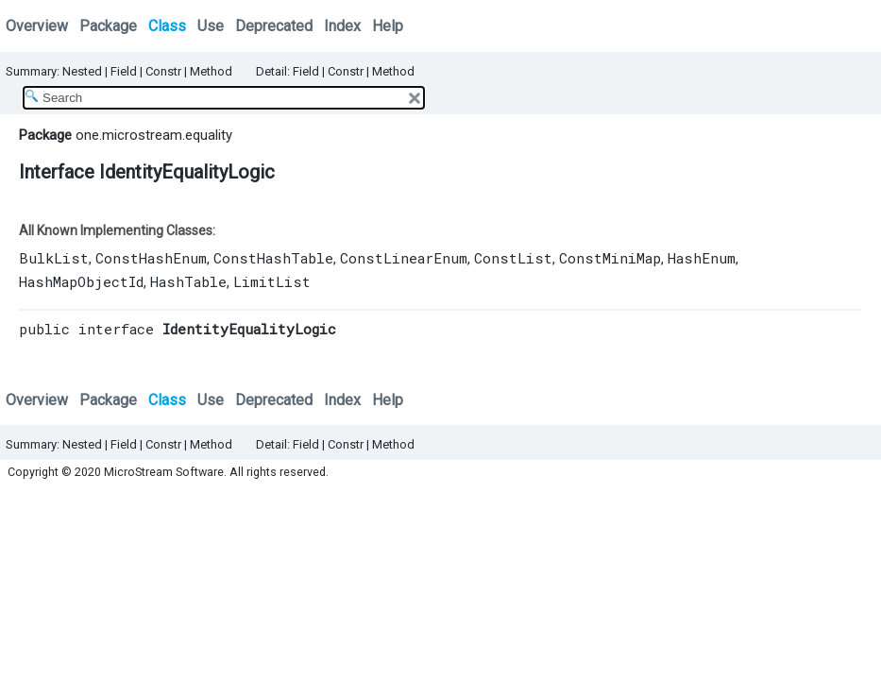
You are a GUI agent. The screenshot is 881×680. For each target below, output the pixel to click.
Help (387, 26)
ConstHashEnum (151, 257)
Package (108, 26)
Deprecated (274, 26)
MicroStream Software (164, 472)
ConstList (513, 257)
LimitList (272, 281)
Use (210, 26)
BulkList (54, 257)
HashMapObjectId (81, 281)
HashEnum (702, 257)
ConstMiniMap (610, 257)
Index (342, 26)
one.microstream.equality (154, 135)
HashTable (188, 281)
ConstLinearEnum (403, 257)
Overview (37, 26)
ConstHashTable (273, 257)
